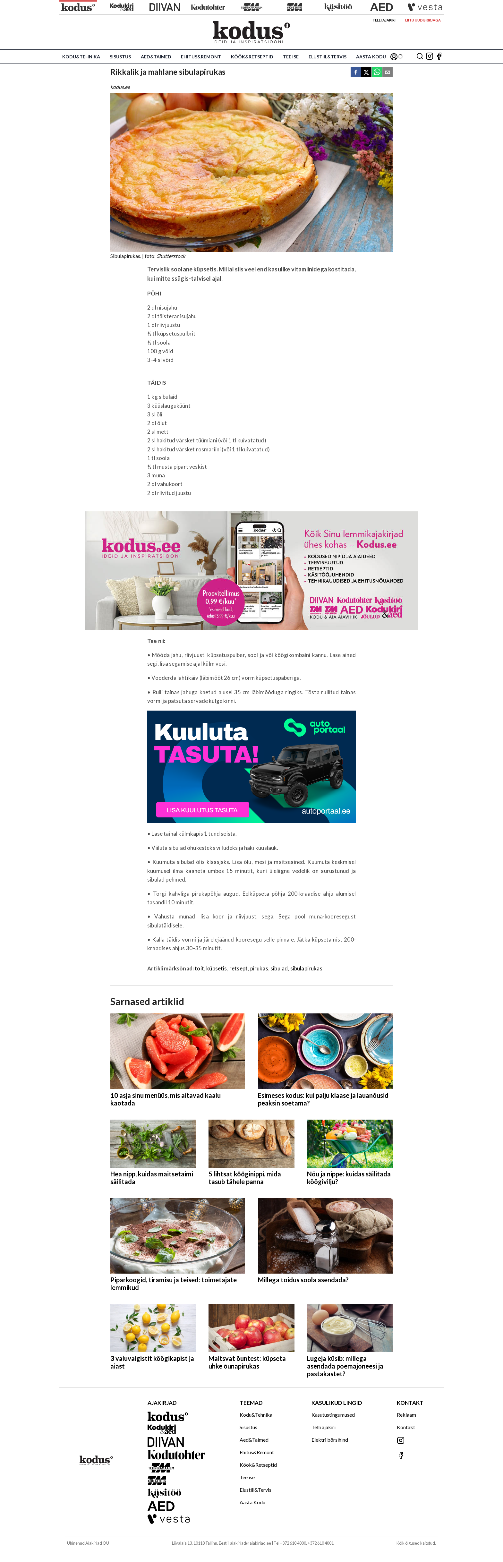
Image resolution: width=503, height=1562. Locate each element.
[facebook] (356, 72)
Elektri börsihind (329, 1440)
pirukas (259, 968)
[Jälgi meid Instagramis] (429, 56)
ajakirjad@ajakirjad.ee (250, 1543)
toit (199, 968)
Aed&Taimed (156, 56)
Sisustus (120, 56)
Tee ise (291, 56)
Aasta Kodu (371, 56)
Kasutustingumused (333, 1415)
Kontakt (406, 1427)
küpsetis (216, 968)
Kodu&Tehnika (81, 56)
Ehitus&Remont (201, 56)
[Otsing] (420, 56)
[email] (387, 72)
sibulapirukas (306, 968)
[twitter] (366, 72)
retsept (238, 968)
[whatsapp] (377, 72)
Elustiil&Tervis (327, 56)
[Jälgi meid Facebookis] (439, 56)
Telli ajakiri (384, 20)
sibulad (279, 968)
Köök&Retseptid (252, 56)
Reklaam (406, 1415)
